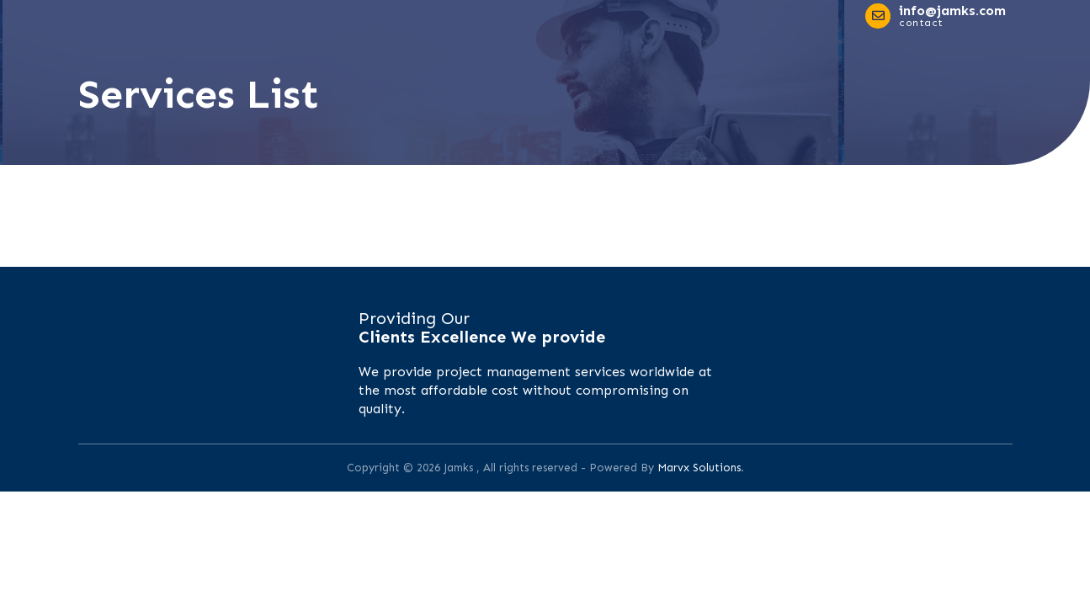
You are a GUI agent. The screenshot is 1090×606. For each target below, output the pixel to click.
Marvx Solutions (699, 467)
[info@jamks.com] (878, 16)
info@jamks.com (952, 11)
